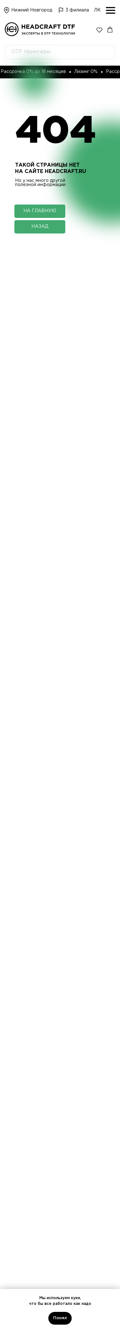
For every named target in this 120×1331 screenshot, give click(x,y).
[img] (61, 10)
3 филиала (77, 10)
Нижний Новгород (31, 10)
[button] (99, 30)
